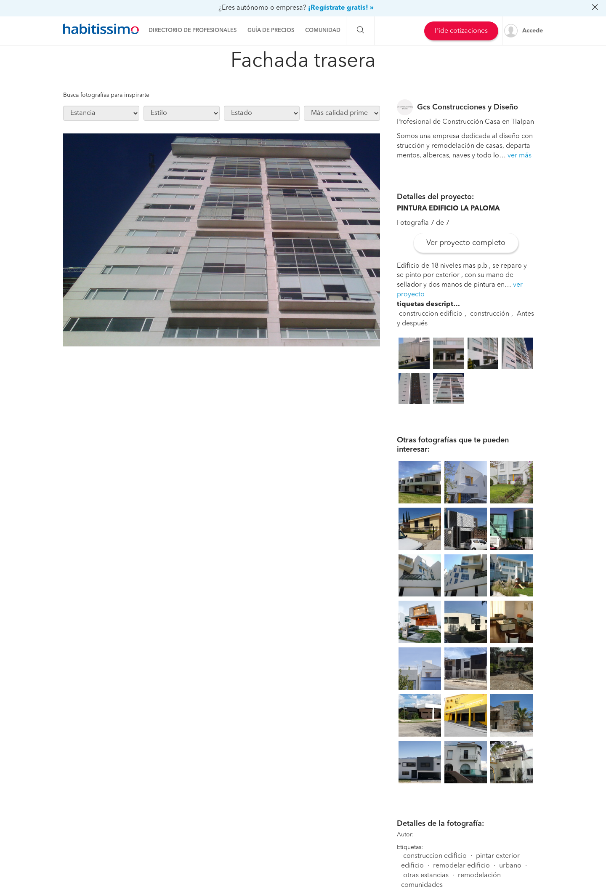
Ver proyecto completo (465, 243)
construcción (489, 314)
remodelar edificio (461, 865)
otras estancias (426, 875)
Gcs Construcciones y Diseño (467, 107)
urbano (510, 865)
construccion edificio (430, 314)
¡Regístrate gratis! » (341, 8)
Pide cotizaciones (461, 31)
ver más (520, 155)
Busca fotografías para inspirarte (106, 95)
